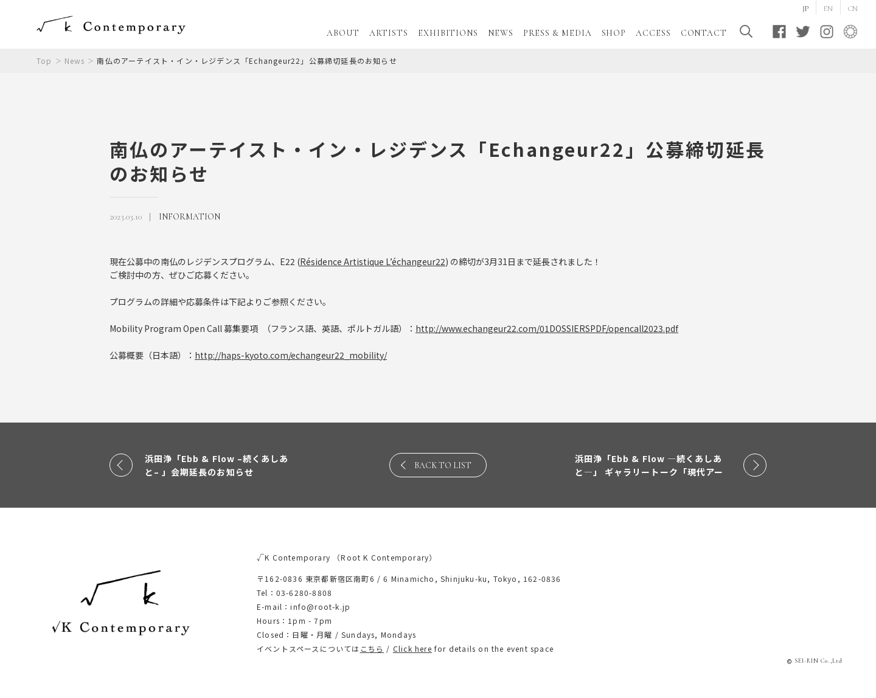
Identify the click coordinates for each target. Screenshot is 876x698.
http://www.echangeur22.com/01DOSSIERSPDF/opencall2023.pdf (546, 328)
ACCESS (653, 33)
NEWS (500, 33)
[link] (372, 261)
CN (853, 8)
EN (828, 8)
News (74, 60)
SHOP (614, 33)
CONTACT (704, 33)
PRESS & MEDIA (557, 33)
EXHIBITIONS (448, 33)
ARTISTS (388, 33)
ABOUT (343, 33)
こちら (372, 648)
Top (44, 60)
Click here (412, 648)
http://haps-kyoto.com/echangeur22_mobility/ (291, 355)
